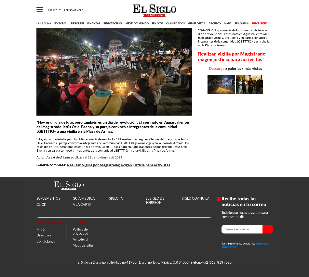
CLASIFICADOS (175, 23)
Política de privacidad (80, 231)
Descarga (216, 68)
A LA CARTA (82, 204)
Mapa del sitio (83, 245)
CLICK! (41, 204)
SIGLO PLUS (242, 23)
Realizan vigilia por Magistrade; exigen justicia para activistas (118, 165)
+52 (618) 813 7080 (217, 262)
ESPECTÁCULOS (112, 23)
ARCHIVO (214, 23)
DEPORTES (77, 23)
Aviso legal (80, 239)
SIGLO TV (157, 23)
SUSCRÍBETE (259, 23)
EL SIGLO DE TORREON (154, 200)
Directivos (43, 235)
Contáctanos (45, 241)
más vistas (253, 68)
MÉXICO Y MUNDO (137, 23)
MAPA (228, 23)
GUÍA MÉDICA (84, 198)
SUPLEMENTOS (48, 198)
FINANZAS (93, 23)
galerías (234, 68)
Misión (41, 229)
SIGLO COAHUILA (195, 198)
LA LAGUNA (43, 23)
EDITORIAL (61, 23)
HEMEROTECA (196, 23)
